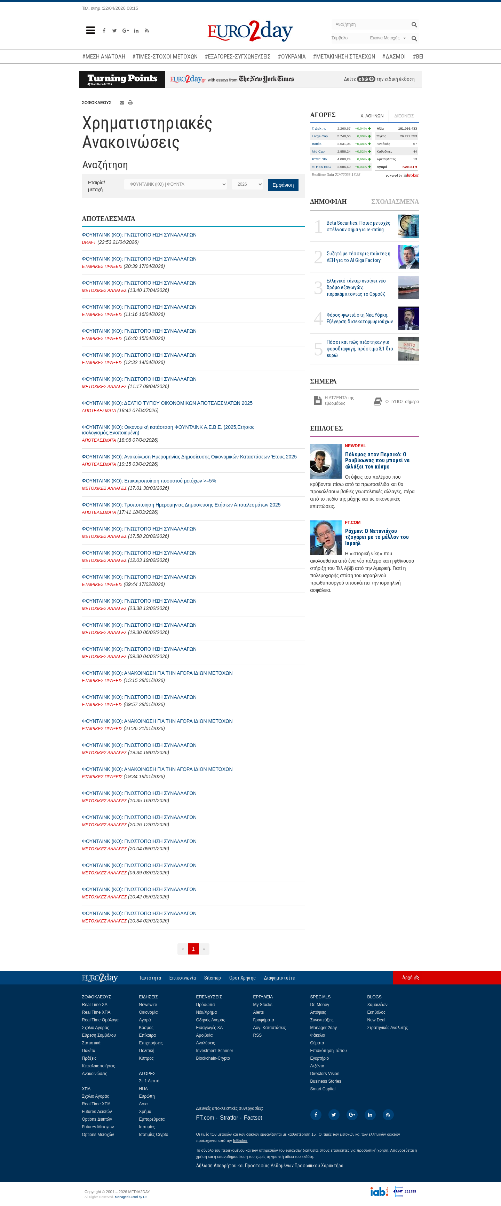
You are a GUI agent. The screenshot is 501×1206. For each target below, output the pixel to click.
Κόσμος (146, 1027)
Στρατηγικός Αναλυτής (387, 1027)
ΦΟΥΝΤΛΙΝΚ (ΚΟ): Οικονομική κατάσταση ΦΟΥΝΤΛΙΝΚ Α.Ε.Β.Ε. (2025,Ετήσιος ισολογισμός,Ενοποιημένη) (168, 429)
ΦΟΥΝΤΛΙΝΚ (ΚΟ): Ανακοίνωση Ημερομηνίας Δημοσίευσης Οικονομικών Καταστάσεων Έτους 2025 (189, 456)
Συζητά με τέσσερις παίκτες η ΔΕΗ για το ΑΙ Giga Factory (358, 256)
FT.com (205, 1118)
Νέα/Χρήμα (206, 1012)
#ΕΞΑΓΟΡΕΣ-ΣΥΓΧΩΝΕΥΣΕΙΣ (238, 56)
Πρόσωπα (205, 1004)
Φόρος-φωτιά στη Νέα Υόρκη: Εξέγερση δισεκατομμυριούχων (360, 318)
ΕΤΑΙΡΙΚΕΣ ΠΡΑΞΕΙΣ (102, 266)
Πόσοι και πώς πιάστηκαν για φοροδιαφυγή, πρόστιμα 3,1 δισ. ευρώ (361, 348)
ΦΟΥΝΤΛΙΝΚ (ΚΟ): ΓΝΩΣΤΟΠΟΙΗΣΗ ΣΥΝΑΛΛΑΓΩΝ (139, 235)
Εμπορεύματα (152, 1119)
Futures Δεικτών (97, 1111)
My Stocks (262, 1004)
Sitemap (212, 978)
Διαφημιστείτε (279, 978)
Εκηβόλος (376, 1012)
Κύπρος (146, 1058)
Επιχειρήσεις (151, 1043)
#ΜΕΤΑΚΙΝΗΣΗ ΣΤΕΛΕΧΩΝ (344, 56)
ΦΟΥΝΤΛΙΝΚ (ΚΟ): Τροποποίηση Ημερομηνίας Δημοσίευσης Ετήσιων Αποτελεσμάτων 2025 (181, 505)
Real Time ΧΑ (95, 1004)
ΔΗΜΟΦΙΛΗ (328, 201)
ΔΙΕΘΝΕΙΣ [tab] (404, 116)
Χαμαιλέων (377, 1004)
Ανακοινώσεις (95, 1073)
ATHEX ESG (321, 167)
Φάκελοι (317, 1035)
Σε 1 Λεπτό (149, 1081)
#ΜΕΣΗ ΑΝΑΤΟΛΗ (103, 56)
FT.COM (353, 522)
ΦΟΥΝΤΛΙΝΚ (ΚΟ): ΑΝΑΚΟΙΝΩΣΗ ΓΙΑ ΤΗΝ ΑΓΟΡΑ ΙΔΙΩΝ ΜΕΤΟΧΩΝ (157, 673)
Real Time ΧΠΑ (96, 1012)
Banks (316, 144)
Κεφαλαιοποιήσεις (98, 1066)
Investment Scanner (214, 1050)
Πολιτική (146, 1050)
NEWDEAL (355, 446)
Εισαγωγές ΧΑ (209, 1027)
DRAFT (89, 242)
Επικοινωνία (182, 978)
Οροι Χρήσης (242, 978)
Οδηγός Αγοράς (210, 1020)
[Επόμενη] (204, 948)
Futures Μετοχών (98, 1126)
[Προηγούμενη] (182, 948)
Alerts (258, 1012)
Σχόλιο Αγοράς (95, 1027)
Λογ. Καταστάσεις (269, 1027)
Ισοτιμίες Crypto (153, 1134)
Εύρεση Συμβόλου (99, 1035)
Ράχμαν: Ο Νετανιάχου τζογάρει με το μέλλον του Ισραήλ (377, 537)
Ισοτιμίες (147, 1126)
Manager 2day (323, 1027)
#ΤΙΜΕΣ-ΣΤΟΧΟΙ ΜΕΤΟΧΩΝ (165, 56)
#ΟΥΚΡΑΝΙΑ (292, 56)
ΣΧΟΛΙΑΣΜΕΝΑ (395, 201)
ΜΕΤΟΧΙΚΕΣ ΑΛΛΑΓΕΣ (104, 290)
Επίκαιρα (147, 1035)
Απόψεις (318, 1012)
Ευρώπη (147, 1096)
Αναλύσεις (205, 1043)
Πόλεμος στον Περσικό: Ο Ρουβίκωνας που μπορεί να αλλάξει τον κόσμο (377, 460)
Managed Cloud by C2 (131, 1197)
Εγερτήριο (319, 1058)
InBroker (240, 1140)
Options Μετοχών (98, 1134)
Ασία (143, 1103)
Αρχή (407, 977)
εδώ (366, 79)
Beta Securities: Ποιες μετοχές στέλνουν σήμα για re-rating (358, 226)
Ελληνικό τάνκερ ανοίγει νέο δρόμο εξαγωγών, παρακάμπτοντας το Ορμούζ (356, 287)
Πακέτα (88, 1050)
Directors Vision (325, 1073)
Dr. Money (319, 1004)
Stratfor (229, 1118)
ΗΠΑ (143, 1088)
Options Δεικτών (97, 1119)
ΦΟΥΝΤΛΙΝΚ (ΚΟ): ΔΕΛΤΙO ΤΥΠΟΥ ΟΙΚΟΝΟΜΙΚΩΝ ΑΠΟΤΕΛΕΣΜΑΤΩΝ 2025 (167, 403)
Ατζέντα (317, 1066)
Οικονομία (148, 1012)
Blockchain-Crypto (213, 1058)
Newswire (148, 1004)
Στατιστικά (91, 1043)
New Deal (376, 1020)
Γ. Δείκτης (319, 128)
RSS (257, 1035)
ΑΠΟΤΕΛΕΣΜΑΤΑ (99, 410)
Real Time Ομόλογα (100, 1020)
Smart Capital (323, 1089)
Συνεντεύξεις (322, 1020)
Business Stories (325, 1081)
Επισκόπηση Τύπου (328, 1050)
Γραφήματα (263, 1020)
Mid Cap (318, 151)
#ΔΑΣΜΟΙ (394, 56)
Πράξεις (89, 1058)
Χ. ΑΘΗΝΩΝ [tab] (371, 116)
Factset (253, 1118)
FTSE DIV (319, 159)
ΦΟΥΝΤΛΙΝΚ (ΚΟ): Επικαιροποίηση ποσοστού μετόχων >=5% (149, 481)
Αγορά (145, 1020)
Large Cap (320, 136)
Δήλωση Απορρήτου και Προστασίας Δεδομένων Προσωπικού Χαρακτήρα (269, 1165)
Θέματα (317, 1043)
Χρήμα (145, 1111)
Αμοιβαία (204, 1035)
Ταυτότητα (150, 978)
